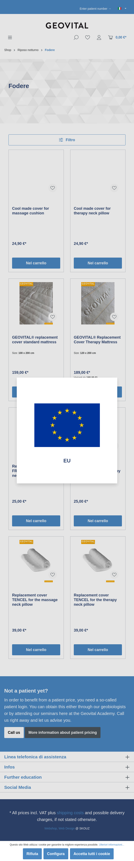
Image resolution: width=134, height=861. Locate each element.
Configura (56, 854)
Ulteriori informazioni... (111, 844)
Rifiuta (32, 854)
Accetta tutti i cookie (92, 854)
